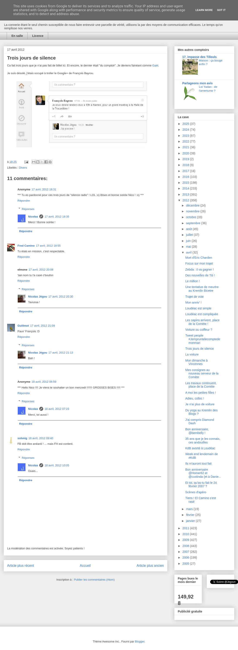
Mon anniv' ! (193, 302)
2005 (186, 563)
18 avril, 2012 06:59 (44, 381)
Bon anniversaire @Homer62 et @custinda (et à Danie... (203, 473)
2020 (186, 153)
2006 (186, 557)
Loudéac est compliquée (201, 314)
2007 (186, 551)
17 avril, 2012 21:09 (42, 325)
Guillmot (23, 325)
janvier (191, 521)
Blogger (139, 641)
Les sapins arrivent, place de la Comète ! (202, 322)
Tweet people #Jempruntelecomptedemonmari (202, 339)
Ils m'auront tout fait (198, 463)
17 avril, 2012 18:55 (48, 245)
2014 (186, 188)
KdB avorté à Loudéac (200, 448)
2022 (186, 141)
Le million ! (192, 281)
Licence (37, 36)
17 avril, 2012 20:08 (41, 269)
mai (189, 246)
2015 (186, 182)
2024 (186, 129)
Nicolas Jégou (37, 296)
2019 (186, 159)
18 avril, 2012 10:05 (56, 465)
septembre (193, 223)
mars (190, 509)
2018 (186, 165)
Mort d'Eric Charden (198, 257)
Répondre (23, 200)
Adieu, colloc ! (194, 398)
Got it (221, 10)
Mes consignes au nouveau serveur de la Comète (202, 373)
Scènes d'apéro (195, 492)
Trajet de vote (194, 296)
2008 (186, 546)
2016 (186, 177)
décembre (193, 205)
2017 (186, 171)
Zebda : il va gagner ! (199, 269)
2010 (186, 534)
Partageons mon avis (197, 83)
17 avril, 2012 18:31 (44, 189)
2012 (186, 200)
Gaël (155, 65)
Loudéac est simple (198, 308)
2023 (186, 135)
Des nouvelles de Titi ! (200, 275)
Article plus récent (20, 565)
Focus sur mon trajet (199, 263)
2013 (186, 194)
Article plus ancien (150, 565)
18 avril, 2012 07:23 (56, 408)
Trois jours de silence (199, 348)
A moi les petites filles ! (200, 392)
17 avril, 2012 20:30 (60, 296)
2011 (186, 528)
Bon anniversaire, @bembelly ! (197, 431)
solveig (22, 438)
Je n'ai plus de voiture (199, 404)
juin (189, 241)
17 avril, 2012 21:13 (60, 352)
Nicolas (33, 216)
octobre (191, 217)
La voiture (191, 354)
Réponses (28, 208)
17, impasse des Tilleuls (199, 57)
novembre (193, 211)
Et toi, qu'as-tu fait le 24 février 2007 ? (201, 484)
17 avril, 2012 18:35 (56, 216)
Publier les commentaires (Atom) (94, 579)
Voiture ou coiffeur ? (198, 329)
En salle (17, 36)
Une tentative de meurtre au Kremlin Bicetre (202, 288)
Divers (23, 167)
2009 (186, 540)
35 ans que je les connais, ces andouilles (202, 440)
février (190, 515)
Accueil (85, 565)
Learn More (204, 10)
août (189, 229)
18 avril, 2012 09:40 (41, 438)
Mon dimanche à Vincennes (196, 362)
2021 (186, 147)
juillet (190, 235)
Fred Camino (26, 245)
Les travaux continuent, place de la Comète (201, 384)
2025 (186, 123)
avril (189, 252)
